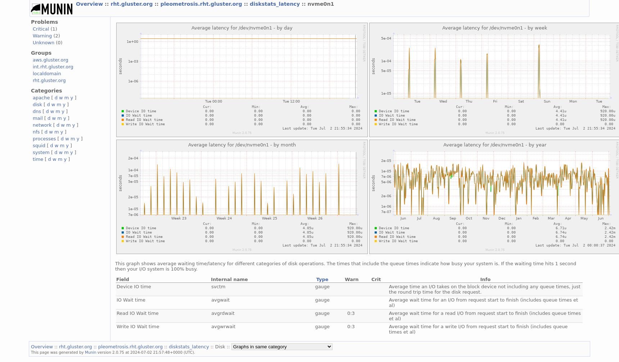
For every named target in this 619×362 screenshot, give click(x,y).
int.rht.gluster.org (53, 66)
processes (44, 138)
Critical (41, 29)
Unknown (43, 42)
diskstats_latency (276, 4)
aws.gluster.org (50, 60)
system (41, 152)
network (42, 125)
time (38, 159)
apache (41, 97)
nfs (36, 132)
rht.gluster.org (132, 4)
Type (322, 279)
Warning (42, 36)
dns (37, 111)
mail (38, 118)
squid (39, 145)
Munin (90, 352)
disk (37, 104)
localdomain (47, 73)
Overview (90, 4)
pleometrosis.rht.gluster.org (202, 4)
